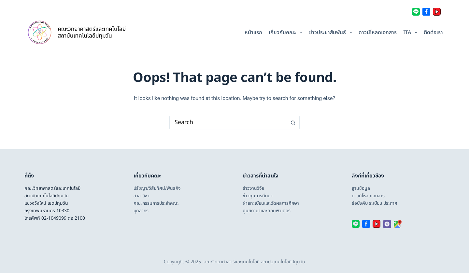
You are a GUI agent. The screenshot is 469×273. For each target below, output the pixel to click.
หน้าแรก (253, 32)
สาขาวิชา (141, 195)
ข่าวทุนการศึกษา (258, 195)
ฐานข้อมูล (361, 188)
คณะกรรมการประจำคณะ (156, 203)
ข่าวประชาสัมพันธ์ (331, 32)
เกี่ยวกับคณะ (286, 32)
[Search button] (293, 122)
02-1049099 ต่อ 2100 (63, 218)
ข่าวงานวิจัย (253, 188)
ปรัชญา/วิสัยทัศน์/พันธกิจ (157, 188)
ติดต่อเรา (433, 32)
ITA (411, 32)
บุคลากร (141, 210)
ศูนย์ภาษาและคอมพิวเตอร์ (267, 210)
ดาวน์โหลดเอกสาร (378, 32)
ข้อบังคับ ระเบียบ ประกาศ (374, 203)
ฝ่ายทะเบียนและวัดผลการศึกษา (271, 203)
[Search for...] (228, 122)
